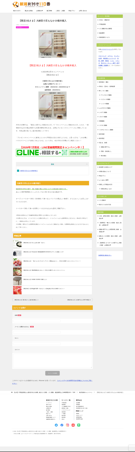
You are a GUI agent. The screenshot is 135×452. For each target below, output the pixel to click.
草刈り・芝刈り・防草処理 (107, 92)
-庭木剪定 (64, 422)
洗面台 (107, 66)
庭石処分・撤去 (103, 87)
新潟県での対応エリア (105, 172)
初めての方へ (17, 16)
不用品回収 (102, 30)
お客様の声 (39, 16)
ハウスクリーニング (107, 55)
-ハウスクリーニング (66, 415)
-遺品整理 (64, 410)
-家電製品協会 (79, 422)
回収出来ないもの (106, 194)
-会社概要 (78, 408)
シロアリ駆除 (103, 118)
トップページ (49, 408)
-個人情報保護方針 (80, 411)
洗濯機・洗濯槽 (103, 71)
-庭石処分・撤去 (65, 413)
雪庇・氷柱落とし (106, 157)
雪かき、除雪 (103, 148)
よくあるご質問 (103, 185)
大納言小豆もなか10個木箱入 (29, 176)
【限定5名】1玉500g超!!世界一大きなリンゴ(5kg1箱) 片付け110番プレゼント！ (44, 294)
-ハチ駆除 (64, 419)
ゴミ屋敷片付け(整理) (105, 34)
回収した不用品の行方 (105, 190)
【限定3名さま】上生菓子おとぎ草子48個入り (79, 305)
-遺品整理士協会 (79, 424)
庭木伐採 (101, 139)
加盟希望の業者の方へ (105, 261)
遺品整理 (101, 38)
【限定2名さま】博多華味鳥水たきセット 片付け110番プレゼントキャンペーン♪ (44, 275)
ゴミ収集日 (102, 206)
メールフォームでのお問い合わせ (105, 10)
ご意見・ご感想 (60, 16)
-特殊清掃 (64, 417)
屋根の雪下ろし (105, 152)
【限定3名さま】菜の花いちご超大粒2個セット (26, 305)
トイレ (112, 66)
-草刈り (63, 424)
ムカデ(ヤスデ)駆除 (105, 113)
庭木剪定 (101, 144)
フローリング (102, 61)
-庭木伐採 (64, 421)
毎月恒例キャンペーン (22, 32)
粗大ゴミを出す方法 (105, 210)
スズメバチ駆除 (105, 105)
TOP (44, 398)
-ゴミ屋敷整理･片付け (66, 411)
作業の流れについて (105, 177)
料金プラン (72, 16)
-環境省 (77, 419)
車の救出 (103, 161)
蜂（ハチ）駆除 (103, 96)
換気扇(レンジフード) (109, 64)
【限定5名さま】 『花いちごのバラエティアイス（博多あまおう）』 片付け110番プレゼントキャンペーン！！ (52, 266)
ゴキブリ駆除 (103, 122)
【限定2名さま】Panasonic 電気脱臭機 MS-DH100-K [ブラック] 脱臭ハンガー (43, 257)
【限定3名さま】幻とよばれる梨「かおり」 (34, 248)
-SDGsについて (79, 420)
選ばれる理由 (29, 16)
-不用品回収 (64, 408)
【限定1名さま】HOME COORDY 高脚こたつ (35, 285)
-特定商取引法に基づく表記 (81, 413)
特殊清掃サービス (104, 43)
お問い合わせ (83, 16)
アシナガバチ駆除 (106, 100)
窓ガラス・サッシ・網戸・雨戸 (110, 68)
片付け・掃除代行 (104, 25)
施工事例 (49, 16)
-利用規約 (78, 410)
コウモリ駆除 (103, 131)
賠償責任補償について (51, 422)
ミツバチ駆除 (105, 109)
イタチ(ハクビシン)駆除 (106, 135)
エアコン (110, 61)
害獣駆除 (101, 126)
